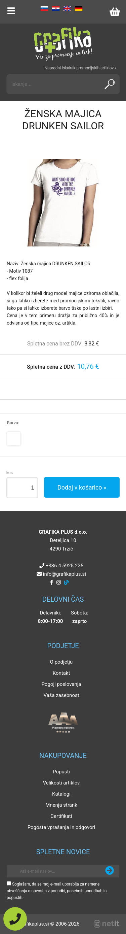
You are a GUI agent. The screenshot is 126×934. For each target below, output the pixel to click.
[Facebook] (51, 582)
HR (56, 8)
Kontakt (61, 673)
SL (44, 8)
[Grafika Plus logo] (63, 44)
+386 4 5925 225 (64, 566)
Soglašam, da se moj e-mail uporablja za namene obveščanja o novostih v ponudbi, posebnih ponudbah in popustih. (57, 891)
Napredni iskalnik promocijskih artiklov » (81, 68)
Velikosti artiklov (61, 783)
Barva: (13, 422)
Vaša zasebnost (61, 695)
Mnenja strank (61, 805)
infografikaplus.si (64, 574)
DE (79, 8)
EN (67, 8)
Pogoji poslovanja (61, 684)
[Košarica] (115, 12)
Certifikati (61, 816)
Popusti (61, 772)
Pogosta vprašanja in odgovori (61, 827)
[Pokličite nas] (15, 919)
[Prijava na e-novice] (109, 871)
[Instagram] (58, 582)
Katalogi (61, 794)
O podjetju (61, 662)
